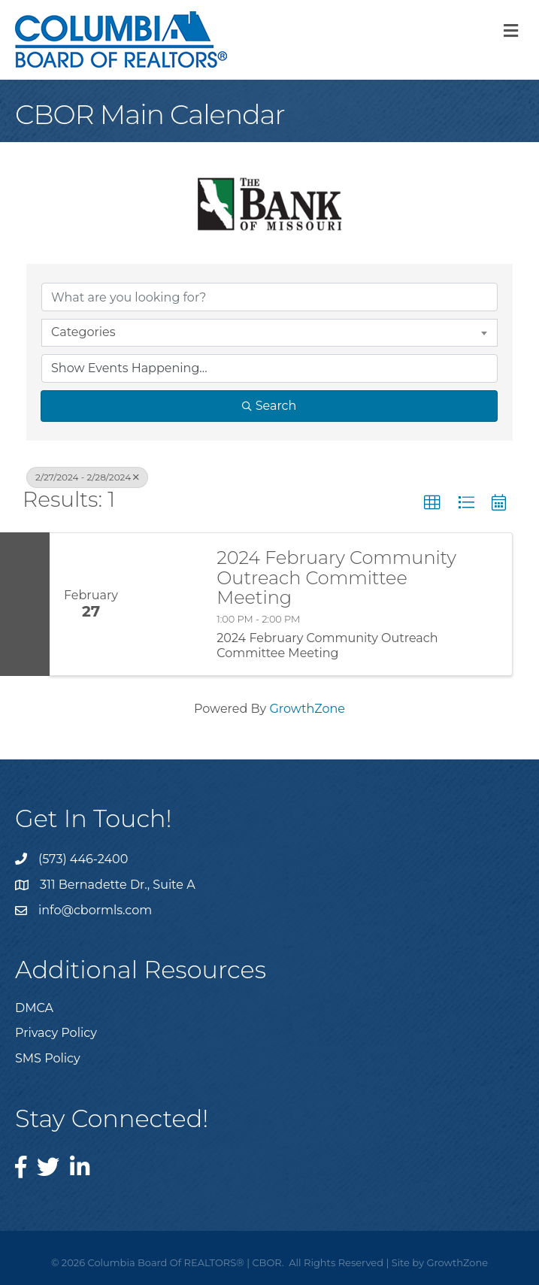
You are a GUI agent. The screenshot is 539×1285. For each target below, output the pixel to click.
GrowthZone (307, 709)
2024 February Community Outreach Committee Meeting (336, 578)
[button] (432, 503)
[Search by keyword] (269, 297)
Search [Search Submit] (269, 406)
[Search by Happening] (269, 368)
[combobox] (269, 332)
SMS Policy (47, 1058)
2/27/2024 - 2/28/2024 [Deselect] (87, 477)
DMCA (34, 1008)
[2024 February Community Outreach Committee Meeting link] (166, 603)
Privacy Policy (56, 1033)
